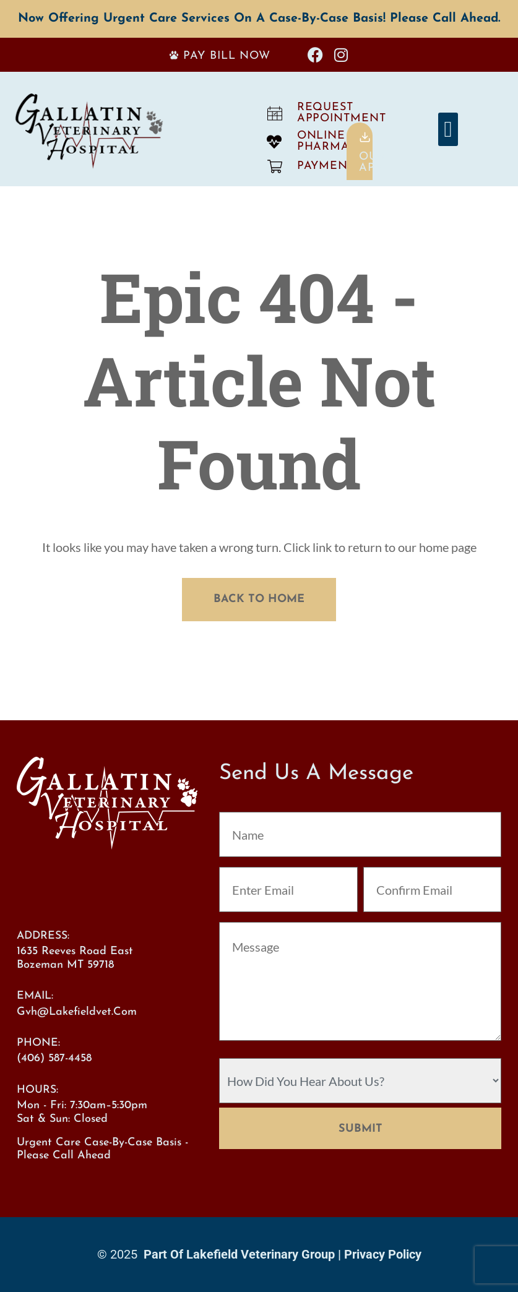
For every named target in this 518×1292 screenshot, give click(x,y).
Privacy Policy (382, 1254)
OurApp (372, 162)
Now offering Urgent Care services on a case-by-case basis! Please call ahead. (259, 18)
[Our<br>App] (365, 137)
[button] (447, 129)
